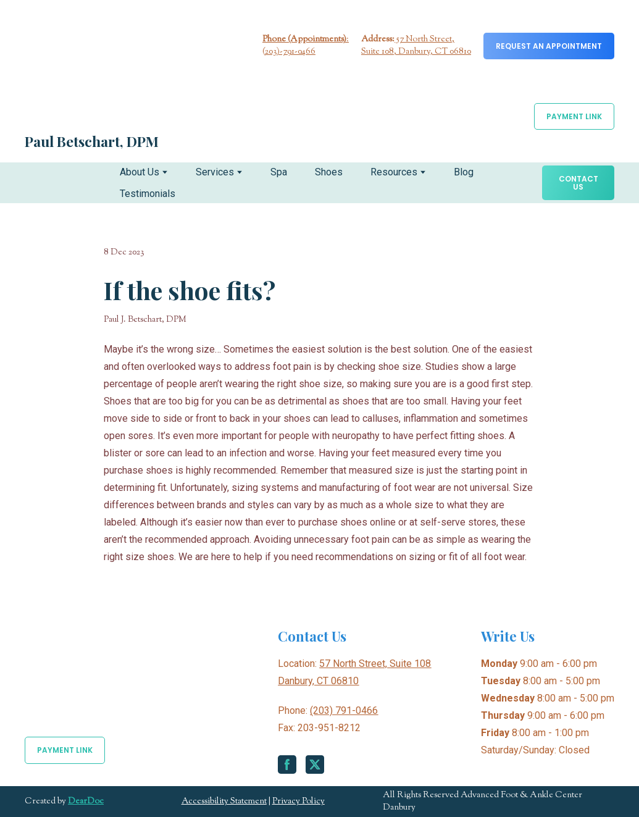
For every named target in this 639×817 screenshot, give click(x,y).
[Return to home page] (102, 71)
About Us (139, 172)
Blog (464, 172)
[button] (548, 46)
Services (215, 172)
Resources (393, 172)
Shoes (329, 172)
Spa (278, 172)
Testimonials (147, 193)
